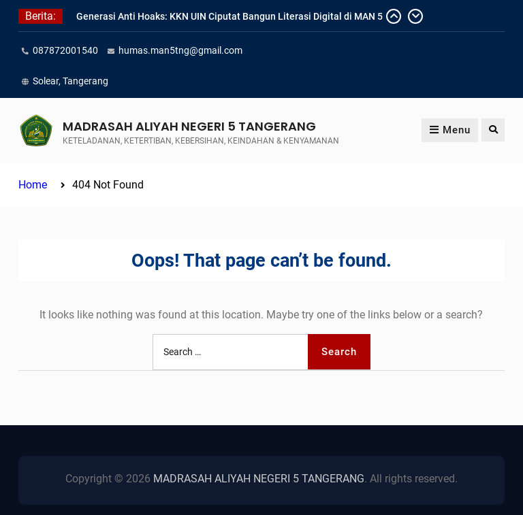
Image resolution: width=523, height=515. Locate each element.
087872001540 (65, 50)
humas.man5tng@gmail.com (180, 50)
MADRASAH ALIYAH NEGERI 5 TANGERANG (189, 126)
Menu (450, 130)
